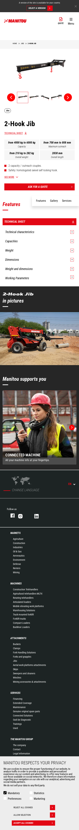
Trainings (17, 724)
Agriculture (18, 539)
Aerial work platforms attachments (29, 665)
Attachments (18, 638)
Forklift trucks (19, 618)
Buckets (17, 644)
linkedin (39, 515)
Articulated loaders (22, 602)
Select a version (40, 8)
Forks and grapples (22, 656)
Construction (19, 543)
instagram (23, 515)
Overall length (57, 157)
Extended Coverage (22, 703)
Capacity (22, 146)
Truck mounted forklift (23, 614)
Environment (19, 559)
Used (15, 728)
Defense (17, 564)
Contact (16, 749)
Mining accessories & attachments (29, 681)
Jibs (15, 660)
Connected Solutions (23, 715)
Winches (17, 677)
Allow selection (34, 815)
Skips (15, 669)
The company (19, 745)
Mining (16, 572)
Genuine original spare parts (26, 711)
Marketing (39, 798)
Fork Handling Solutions (24, 652)
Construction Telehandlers (25, 589)
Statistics (39, 793)
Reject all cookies (34, 807)
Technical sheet (13, 133)
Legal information (21, 753)
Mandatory (14, 793)
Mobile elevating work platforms (28, 606)
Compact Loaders (21, 622)
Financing (17, 698)
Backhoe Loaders (21, 627)
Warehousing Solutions (24, 610)
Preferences (14, 798)
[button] (71, 21)
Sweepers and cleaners (24, 673)
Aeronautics (18, 555)
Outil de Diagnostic (22, 719)
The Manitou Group (21, 739)
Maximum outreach (57, 146)
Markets (15, 533)
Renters (16, 568)
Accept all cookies (34, 823)
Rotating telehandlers (23, 597)
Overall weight (21, 157)
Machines (16, 583)
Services (15, 692)
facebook (11, 515)
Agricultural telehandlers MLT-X (27, 593)
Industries (18, 547)
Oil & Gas (17, 551)
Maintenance (19, 707)
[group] (39, 427)
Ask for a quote (51, 186)
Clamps (16, 648)
